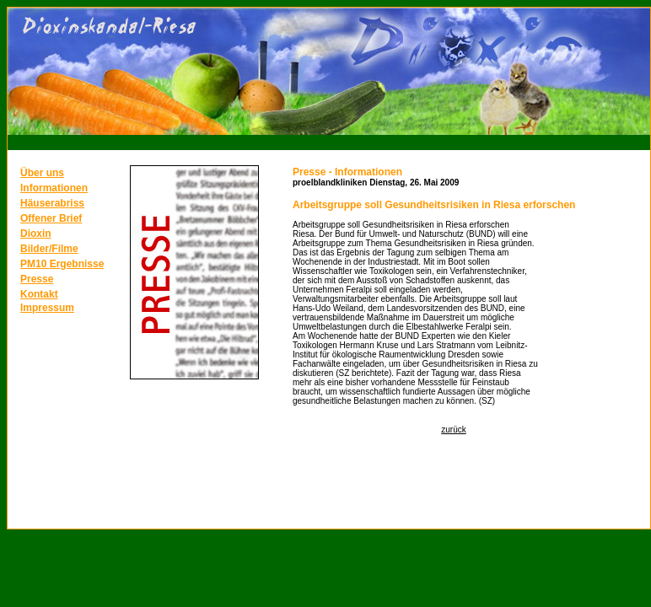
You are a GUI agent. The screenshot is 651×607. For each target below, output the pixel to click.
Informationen (54, 188)
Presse (36, 279)
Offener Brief (51, 218)
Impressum (47, 308)
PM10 (35, 264)
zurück (453, 429)
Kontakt (39, 294)
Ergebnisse (77, 264)
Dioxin (35, 233)
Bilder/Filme (49, 249)
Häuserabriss (52, 203)
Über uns (42, 173)
